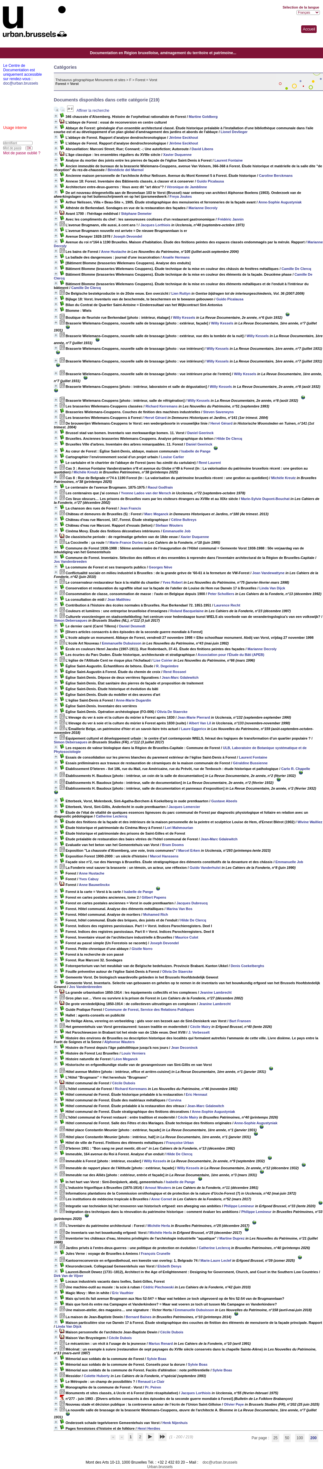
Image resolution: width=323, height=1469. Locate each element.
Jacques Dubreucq (191, 903)
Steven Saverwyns (218, 412)
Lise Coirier (163, 660)
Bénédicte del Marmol (126, 170)
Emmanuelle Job (176, 531)
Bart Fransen (240, 1021)
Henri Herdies (148, 1428)
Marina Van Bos (180, 909)
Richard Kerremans (161, 406)
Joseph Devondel (127, 236)
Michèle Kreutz (85, 472)
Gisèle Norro (141, 949)
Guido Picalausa (210, 181)
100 (300, 1438)
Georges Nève (160, 567)
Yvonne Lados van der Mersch (146, 493)
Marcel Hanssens (164, 856)
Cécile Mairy (200, 1027)
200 (313, 1438)
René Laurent (210, 463)
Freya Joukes (181, 196)
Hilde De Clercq (229, 438)
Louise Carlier (172, 457)
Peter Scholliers (221, 594)
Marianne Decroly (203, 208)
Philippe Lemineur (239, 1206)
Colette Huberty (97, 1376)
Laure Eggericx (193, 729)
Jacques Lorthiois (155, 225)
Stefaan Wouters (169, 525)
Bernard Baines (138, 1317)
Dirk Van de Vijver (68, 1276)
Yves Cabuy (89, 879)
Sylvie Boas (157, 1359)
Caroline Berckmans (276, 175)
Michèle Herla (159, 1226)
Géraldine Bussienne (250, 763)
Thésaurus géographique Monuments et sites (90, 80)
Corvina (174, 1100)
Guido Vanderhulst (205, 867)
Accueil (309, 29)
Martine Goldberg (203, 117)
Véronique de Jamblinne (187, 187)
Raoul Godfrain (160, 487)
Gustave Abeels (224, 801)
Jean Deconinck (184, 1047)
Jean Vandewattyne (268, 573)
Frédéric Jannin (231, 219)
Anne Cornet (161, 1199)
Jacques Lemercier (184, 807)
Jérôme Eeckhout (183, 137)
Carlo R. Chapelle (295, 769)
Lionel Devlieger (234, 132)
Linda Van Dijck (272, 588)
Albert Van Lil (200, 723)
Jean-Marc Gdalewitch (180, 677)
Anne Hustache (113, 251)
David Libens (202, 149)
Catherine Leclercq (111, 816)
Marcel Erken (189, 850)
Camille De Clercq (296, 269)
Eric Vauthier (122, 1293)
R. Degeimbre (167, 666)
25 (275, 1438)
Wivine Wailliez (309, 822)
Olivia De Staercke (172, 712)
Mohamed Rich (155, 914)
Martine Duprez (231, 1238)
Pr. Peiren (153, 1387)
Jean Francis (130, 508)
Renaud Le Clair (151, 1381)
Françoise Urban (180, 1143)
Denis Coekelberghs (247, 966)
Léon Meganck (126, 1059)
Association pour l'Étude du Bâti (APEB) (231, 655)
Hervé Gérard (155, 418)
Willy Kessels (184, 317)
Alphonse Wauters (119, 1042)
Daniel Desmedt (132, 626)
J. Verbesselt (199, 1032)
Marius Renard (161, 1343)
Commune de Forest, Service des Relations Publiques (149, 1009)
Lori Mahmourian (179, 828)
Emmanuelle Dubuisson (122, 643)
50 (287, 1438)
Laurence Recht (227, 605)
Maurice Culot (186, 937)
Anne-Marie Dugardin (133, 700)
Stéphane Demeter (136, 213)
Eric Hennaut (196, 1094)
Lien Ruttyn (181, 293)
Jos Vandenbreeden (70, 561)
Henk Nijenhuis (174, 1423)
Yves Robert (172, 582)
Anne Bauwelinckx (94, 885)
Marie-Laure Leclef (215, 1260)
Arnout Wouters (158, 1188)
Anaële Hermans (176, 257)
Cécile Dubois (123, 1083)
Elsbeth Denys (169, 1266)
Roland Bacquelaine (187, 611)
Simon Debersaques (70, 620)
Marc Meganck (156, 514)
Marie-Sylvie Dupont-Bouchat (265, 499)
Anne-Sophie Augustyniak (280, 202)
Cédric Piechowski (158, 1287)
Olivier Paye (234, 1404)
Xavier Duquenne (177, 155)
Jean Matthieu (118, 599)
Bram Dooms (173, 845)
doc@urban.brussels (219, 1462)
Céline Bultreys (183, 520)
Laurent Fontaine (228, 160)
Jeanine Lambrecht (215, 992)
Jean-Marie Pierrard (194, 717)
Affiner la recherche (92, 110)
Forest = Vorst (146, 80)
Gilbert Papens (154, 897)
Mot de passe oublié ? (21, 153)
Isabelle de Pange (196, 451)
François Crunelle (155, 1253)
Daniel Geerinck (200, 433)
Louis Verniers (134, 1053)
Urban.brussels (160, 1467)
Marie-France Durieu (126, 542)
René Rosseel (174, 672)
